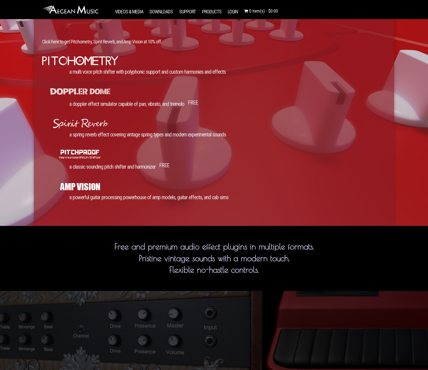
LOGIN (233, 12)
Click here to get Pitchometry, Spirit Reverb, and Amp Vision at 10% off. (102, 41)
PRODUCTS (211, 12)
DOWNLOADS (161, 12)
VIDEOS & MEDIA (129, 12)
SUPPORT (187, 12)
